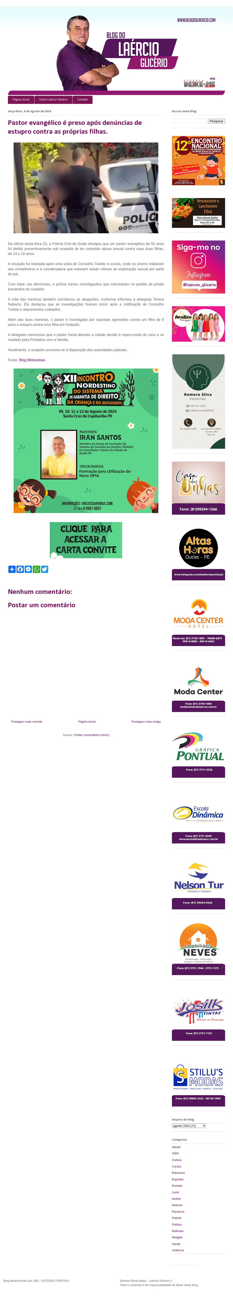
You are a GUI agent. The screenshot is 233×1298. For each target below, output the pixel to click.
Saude (176, 1244)
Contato (82, 99)
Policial (176, 1218)
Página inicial (21, 99)
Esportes (177, 1179)
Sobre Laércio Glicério (53, 99)
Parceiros (178, 1211)
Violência (178, 1250)
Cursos (176, 1166)
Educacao (178, 1172)
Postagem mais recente (26, 721)
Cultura (176, 1160)
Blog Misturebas (32, 360)
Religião (177, 1237)
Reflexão (177, 1231)
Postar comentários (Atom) (91, 735)
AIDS (175, 1153)
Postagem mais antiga (146, 721)
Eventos (177, 1185)
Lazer (175, 1192)
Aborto (176, 1147)
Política (177, 1224)
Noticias (177, 1205)
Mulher (176, 1198)
